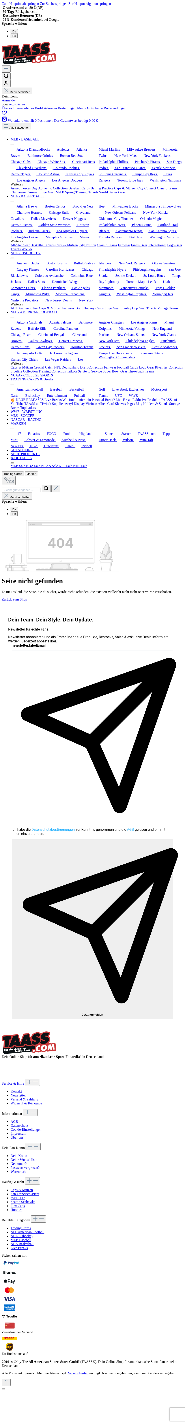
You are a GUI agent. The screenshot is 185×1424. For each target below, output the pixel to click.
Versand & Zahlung (24, 1099)
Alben (102, 404)
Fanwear (32, 192)
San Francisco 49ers (25, 1194)
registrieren (17, 104)
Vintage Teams (167, 308)
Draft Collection (91, 367)
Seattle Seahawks (23, 1202)
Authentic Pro (28, 308)
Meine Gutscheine (90, 108)
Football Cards (127, 367)
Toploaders (28, 408)
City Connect (146, 188)
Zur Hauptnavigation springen (89, 4)
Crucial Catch (43, 367)
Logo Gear (47, 192)
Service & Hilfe (13, 1083)
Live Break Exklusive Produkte (138, 400)
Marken (31, 473)
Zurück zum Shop (14, 599)
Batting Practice (102, 188)
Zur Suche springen (54, 4)
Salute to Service (90, 371)
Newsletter (18, 1095)
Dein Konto (19, 1156)
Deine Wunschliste (24, 1160)
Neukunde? (19, 1164)
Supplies (58, 404)
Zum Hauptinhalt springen (21, 4)
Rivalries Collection (169, 367)
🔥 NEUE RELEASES (27, 400)
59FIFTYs (18, 1198)
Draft (79, 308)
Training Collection (52, 371)
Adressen (51, 108)
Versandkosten (78, 1373)
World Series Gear (112, 192)
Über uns (17, 1137)
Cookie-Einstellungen (26, 1129)
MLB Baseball (21, 1240)
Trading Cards (13, 473)
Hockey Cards (94, 308)
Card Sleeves (116, 404)
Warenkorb (18, 1171)
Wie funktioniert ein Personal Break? (88, 400)
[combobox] (21, 490)
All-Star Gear (20, 245)
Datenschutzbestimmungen (53, 829)
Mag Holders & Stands (152, 404)
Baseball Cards (79, 188)
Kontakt (16, 1091)
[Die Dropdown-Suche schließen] (55, 488)
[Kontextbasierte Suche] (9, 480)
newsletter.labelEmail (29, 645)
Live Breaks (53, 400)
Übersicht (9, 108)
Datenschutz (19, 1125)
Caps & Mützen (125, 188)
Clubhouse (18, 192)
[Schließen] (3, 1389)
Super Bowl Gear (115, 371)
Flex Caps (18, 1206)
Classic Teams (167, 188)
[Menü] (6, 69)
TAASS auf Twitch (37, 404)
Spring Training (76, 192)
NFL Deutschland (66, 367)
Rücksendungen (115, 108)
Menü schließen (17, 92)
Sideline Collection (24, 371)
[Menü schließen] (12, 144)
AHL (14, 308)
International (157, 245)
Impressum (18, 1133)
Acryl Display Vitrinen (81, 404)
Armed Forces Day (24, 188)
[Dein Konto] (6, 83)
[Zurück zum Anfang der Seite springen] (6, 1382)
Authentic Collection (53, 188)
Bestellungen (67, 108)
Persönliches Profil (30, 108)
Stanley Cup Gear (133, 308)
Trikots (93, 192)
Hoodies (16, 1210)
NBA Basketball (22, 1244)
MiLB (60, 192)
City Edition (87, 245)
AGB (130, 829)
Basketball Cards (43, 245)
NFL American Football (27, 1232)
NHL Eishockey (22, 1236)
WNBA (26, 249)
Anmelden (9, 100)
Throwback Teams (141, 371)
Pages (131, 404)
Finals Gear (139, 245)
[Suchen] (6, 76)
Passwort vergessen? (25, 1168)
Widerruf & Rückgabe (26, 1103)
